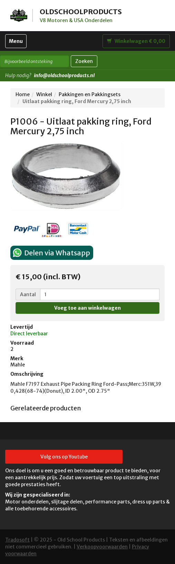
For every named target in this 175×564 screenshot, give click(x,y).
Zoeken (84, 61)
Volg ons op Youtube (64, 457)
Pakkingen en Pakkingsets (89, 94)
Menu (18, 42)
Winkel (44, 94)
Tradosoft (17, 540)
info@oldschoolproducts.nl (64, 75)
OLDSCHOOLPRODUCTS (81, 11)
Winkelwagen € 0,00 (136, 41)
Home (23, 94)
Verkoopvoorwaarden (102, 547)
